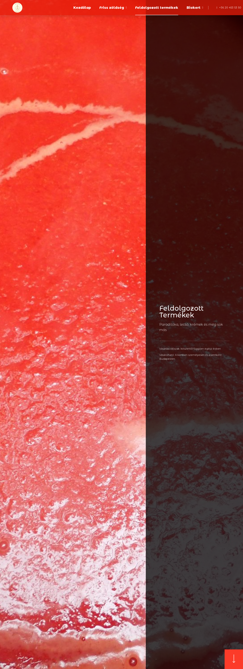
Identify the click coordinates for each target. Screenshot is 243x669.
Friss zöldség (113, 8)
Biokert (195, 8)
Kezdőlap (82, 8)
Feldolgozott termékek (156, 8)
